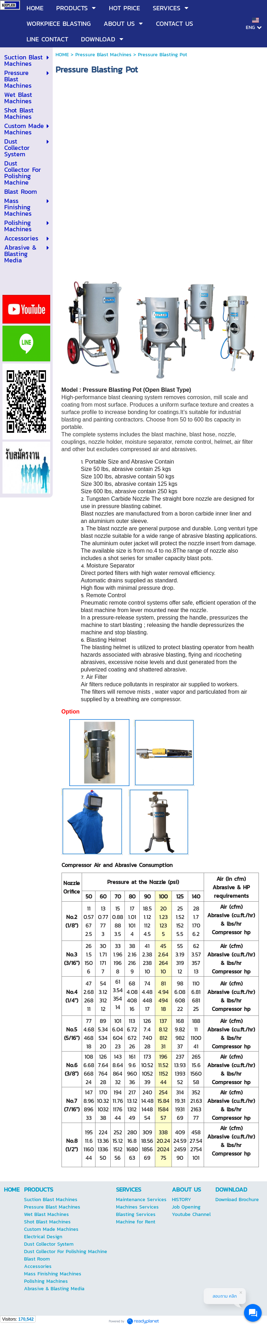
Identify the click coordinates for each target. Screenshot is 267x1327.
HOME (62, 54)
